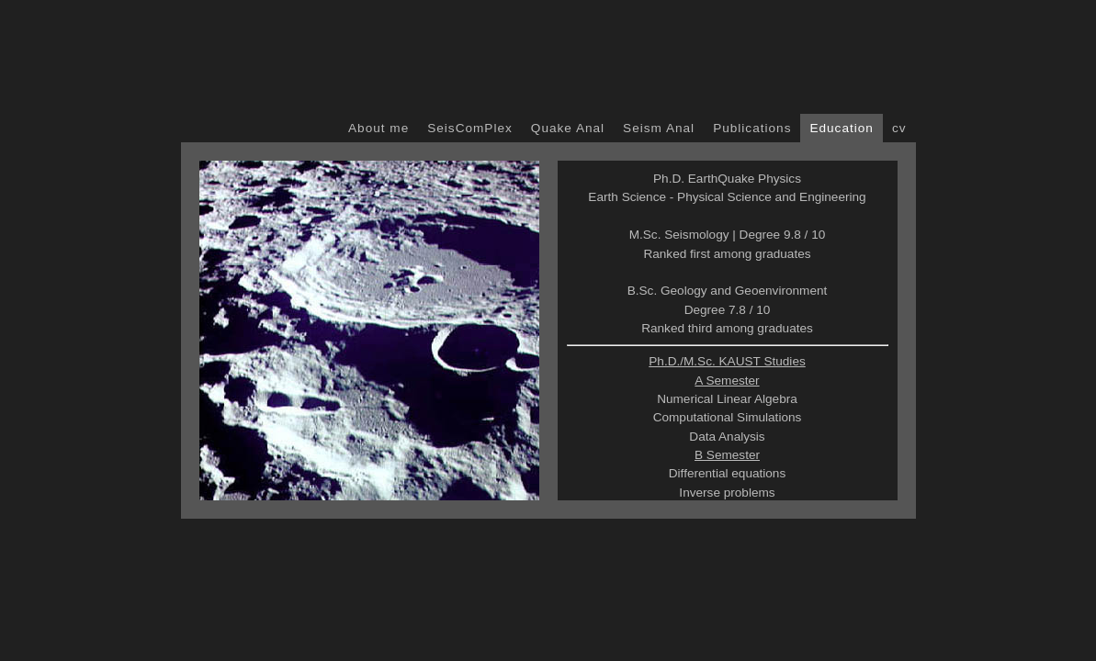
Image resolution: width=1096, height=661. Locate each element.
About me (378, 128)
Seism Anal (659, 128)
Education (841, 128)
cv (899, 128)
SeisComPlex (470, 128)
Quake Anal (567, 128)
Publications (752, 128)
